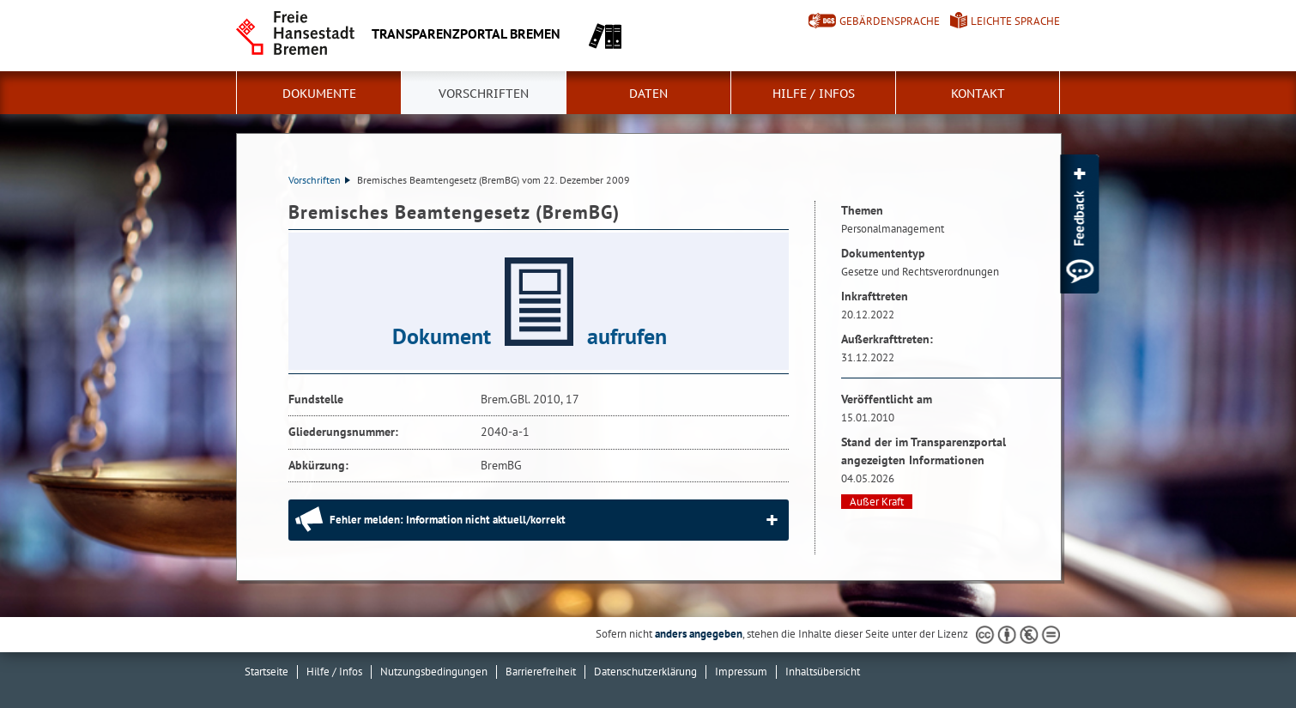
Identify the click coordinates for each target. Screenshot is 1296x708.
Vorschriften (484, 93)
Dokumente (319, 93)
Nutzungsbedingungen (434, 671)
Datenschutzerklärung (645, 671)
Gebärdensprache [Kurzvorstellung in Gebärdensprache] (889, 21)
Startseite (266, 671)
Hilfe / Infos (813, 93)
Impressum (741, 671)
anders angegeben (698, 633)
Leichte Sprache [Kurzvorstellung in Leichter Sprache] (1015, 21)
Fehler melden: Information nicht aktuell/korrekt (448, 519)
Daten (648, 93)
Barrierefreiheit (541, 671)
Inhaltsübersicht (822, 671)
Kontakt (978, 93)
